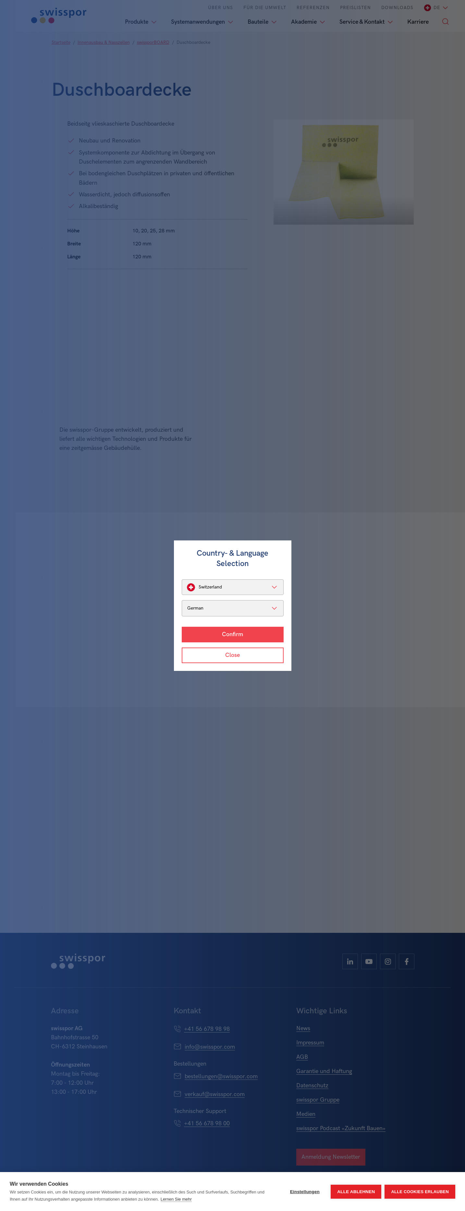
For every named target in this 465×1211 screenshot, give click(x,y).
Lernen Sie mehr (176, 1199)
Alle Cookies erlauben (420, 1191)
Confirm (232, 634)
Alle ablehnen (356, 1191)
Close (232, 655)
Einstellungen (305, 1191)
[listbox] (233, 587)
